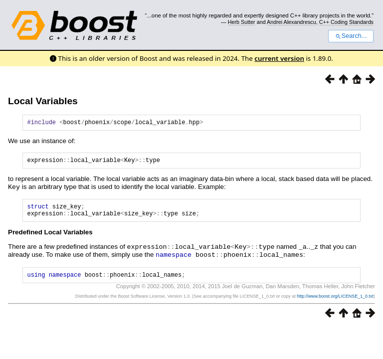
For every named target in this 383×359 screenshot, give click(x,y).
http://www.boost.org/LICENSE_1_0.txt (335, 302)
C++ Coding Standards (346, 22)
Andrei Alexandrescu (291, 22)
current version (279, 58)
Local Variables (43, 101)
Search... (351, 35)
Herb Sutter (241, 22)
